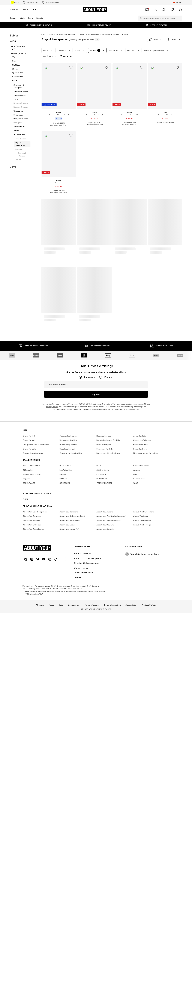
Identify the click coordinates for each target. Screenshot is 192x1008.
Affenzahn (28, 740)
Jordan (136, 740)
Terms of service (91, 829)
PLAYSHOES (102, 749)
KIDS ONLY (101, 745)
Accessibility (131, 829)
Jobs (61, 829)
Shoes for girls (29, 719)
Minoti (136, 745)
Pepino (63, 745)
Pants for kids (29, 711)
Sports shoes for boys (33, 724)
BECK (98, 736)
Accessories (93, 34)
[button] (155, 39)
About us (40, 829)
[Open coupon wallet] (147, 9)
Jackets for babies (68, 706)
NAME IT (63, 749)
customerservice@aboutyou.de (67, 680)
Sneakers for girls (67, 719)
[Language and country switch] (177, 2)
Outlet (15, 2)
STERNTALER (29, 753)
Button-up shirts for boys (108, 724)
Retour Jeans (139, 749)
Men (25, 9)
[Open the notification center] (164, 9)
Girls (51, 34)
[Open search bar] (140, 18)
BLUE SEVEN (65, 736)
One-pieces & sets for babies (36, 715)
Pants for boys (140, 719)
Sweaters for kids (104, 719)
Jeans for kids (139, 706)
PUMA (125, 34)
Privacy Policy (52, 677)
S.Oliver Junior (103, 740)
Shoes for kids (29, 706)
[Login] (155, 9)
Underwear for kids (68, 711)
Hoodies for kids (103, 706)
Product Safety (149, 829)
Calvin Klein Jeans (141, 736)
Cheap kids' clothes (142, 711)
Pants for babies (140, 715)
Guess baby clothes (68, 715)
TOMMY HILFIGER (104, 753)
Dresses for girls (103, 715)
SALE (82, 34)
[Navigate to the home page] (95, 9)
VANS (135, 753)
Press (51, 829)
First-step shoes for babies (145, 724)
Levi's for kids (66, 740)
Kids (35, 9)
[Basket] (180, 9)
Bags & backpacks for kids (108, 711)
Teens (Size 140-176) (66, 34)
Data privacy (74, 829)
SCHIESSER (65, 753)
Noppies (26, 749)
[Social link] (26, 783)
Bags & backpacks (110, 34)
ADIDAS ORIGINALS (31, 736)
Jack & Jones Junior (31, 745)
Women (14, 9)
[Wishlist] (172, 9)
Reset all (65, 56)
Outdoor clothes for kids (71, 724)
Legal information (112, 829)
